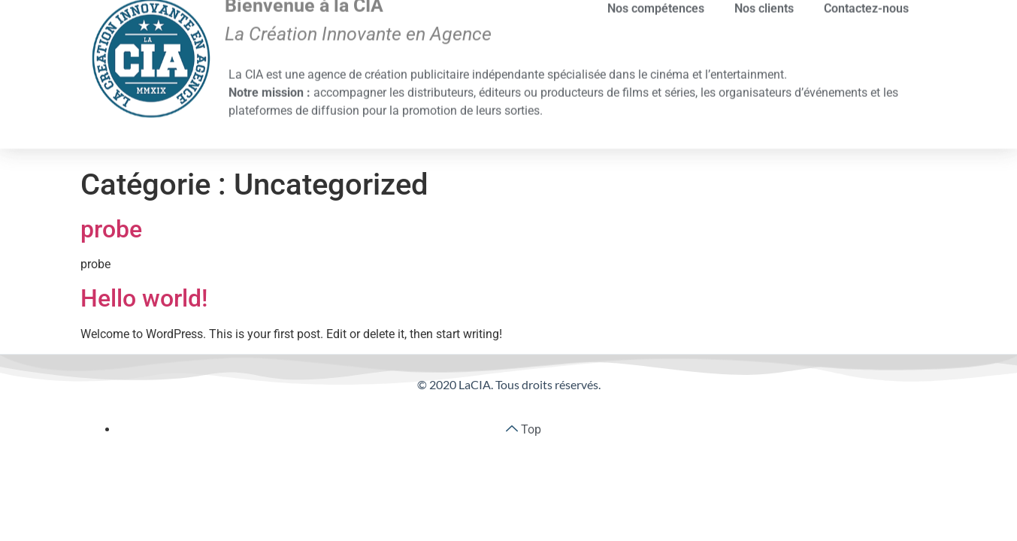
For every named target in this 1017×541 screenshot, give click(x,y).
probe (111, 229)
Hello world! (143, 298)
